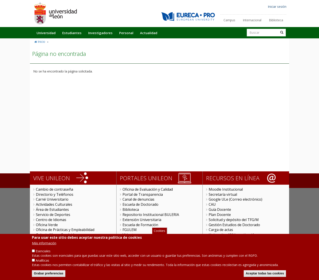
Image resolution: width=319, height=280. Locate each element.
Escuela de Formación (140, 224)
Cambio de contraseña (54, 189)
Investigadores (100, 33)
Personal (126, 33)
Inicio (41, 41)
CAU (212, 204)
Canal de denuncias (138, 199)
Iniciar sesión (277, 6)
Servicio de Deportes (53, 214)
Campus (229, 20)
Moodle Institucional (226, 189)
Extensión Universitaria (142, 219)
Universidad (46, 33)
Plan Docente (220, 214)
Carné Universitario (52, 199)
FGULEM (130, 229)
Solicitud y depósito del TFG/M (234, 219)
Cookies (159, 234)
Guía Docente (220, 209)
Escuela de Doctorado (140, 204)
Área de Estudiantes (52, 209)
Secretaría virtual (223, 194)
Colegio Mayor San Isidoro (58, 234)
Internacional (252, 20)
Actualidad (148, 33)
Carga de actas (221, 229)
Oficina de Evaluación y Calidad (148, 189)
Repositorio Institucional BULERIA (151, 214)
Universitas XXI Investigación (233, 234)
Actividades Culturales (54, 204)
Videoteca (131, 234)
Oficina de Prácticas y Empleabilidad (65, 229)
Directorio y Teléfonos (54, 194)
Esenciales (43, 255)
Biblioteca (276, 20)
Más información (44, 247)
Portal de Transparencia (143, 194)
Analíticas (42, 264)
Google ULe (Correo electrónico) (235, 199)
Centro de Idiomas (51, 219)
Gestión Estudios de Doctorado (234, 224)
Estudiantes (72, 33)
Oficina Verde (47, 224)
